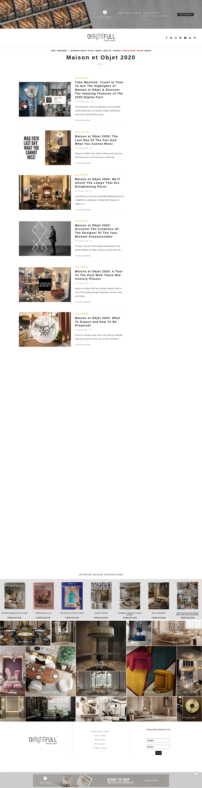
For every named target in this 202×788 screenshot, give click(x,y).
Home (53, 51)
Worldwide (62, 51)
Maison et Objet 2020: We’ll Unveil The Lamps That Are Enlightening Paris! (97, 183)
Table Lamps (100, 740)
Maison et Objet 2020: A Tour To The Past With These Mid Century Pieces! (99, 275)
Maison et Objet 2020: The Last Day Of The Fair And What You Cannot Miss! (96, 140)
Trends (98, 51)
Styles (91, 51)
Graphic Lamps (100, 748)
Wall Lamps (99, 744)
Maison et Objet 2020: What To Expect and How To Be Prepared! (97, 321)
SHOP (140, 51)
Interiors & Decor (78, 51)
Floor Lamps (100, 736)
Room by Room (129, 51)
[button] (199, 601)
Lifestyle (107, 51)
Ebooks (147, 51)
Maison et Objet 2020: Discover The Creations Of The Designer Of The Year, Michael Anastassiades (97, 231)
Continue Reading (83, 120)
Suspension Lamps (100, 731)
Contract (117, 51)
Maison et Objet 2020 (81, 78)
